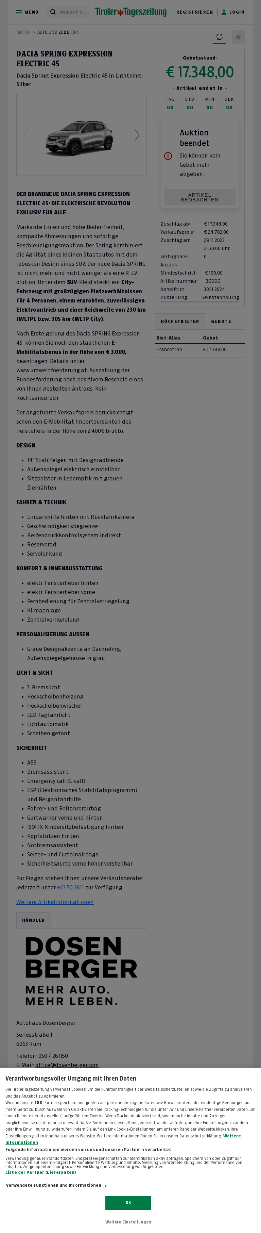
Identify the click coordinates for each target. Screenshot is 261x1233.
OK (128, 1209)
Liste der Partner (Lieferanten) (40, 1179)
